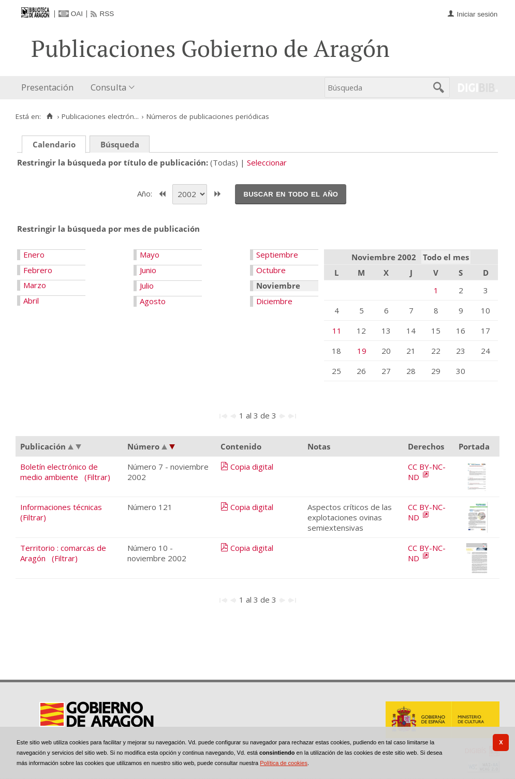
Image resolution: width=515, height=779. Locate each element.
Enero (34, 254)
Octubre (271, 270)
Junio (148, 270)
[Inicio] (49, 116)
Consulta (108, 87)
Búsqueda (119, 144)
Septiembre (277, 254)
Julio (147, 285)
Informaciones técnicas (61, 507)
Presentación (47, 87)
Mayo (149, 254)
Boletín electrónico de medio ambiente (59, 471)
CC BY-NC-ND (427, 471)
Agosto (153, 301)
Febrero (37, 270)
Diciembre (274, 301)
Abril (31, 300)
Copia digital (251, 466)
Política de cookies (283, 763)
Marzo (34, 285)
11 (337, 330)
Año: (145, 193)
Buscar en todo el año (290, 193)
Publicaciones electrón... (100, 116)
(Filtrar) (97, 477)
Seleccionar (267, 162)
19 (361, 351)
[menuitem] (49, 87)
